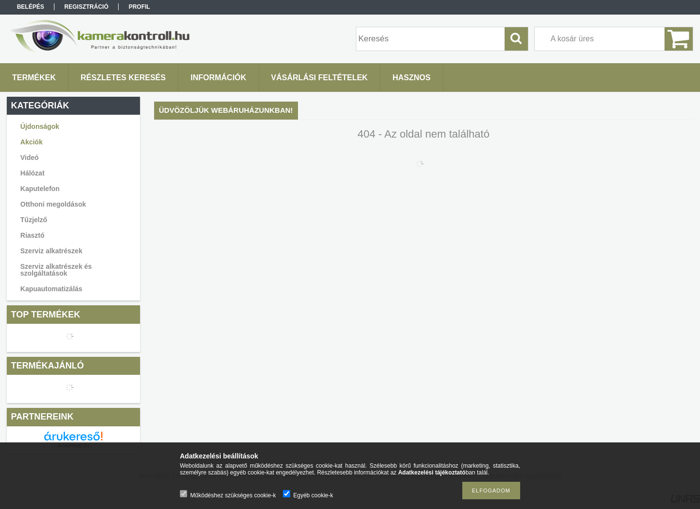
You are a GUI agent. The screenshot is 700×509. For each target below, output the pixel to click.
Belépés (30, 6)
